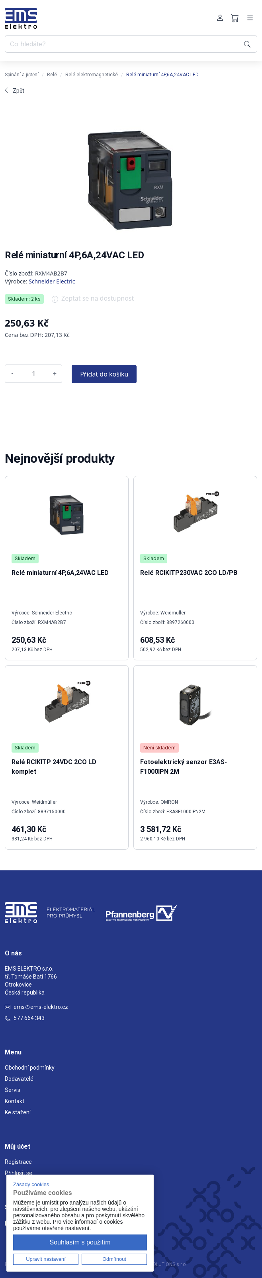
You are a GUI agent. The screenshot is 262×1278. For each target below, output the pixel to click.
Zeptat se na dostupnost (93, 301)
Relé (52, 74)
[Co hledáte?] (123, 44)
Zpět (14, 90)
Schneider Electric (52, 281)
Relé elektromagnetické (91, 74)
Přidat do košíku (104, 374)
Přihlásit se (18, 1173)
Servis (12, 1090)
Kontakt (14, 1101)
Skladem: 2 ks (24, 299)
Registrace (18, 1162)
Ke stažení (18, 1112)
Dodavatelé (19, 1079)
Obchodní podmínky (30, 1067)
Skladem (25, 558)
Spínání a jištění (22, 74)
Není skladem (159, 748)
